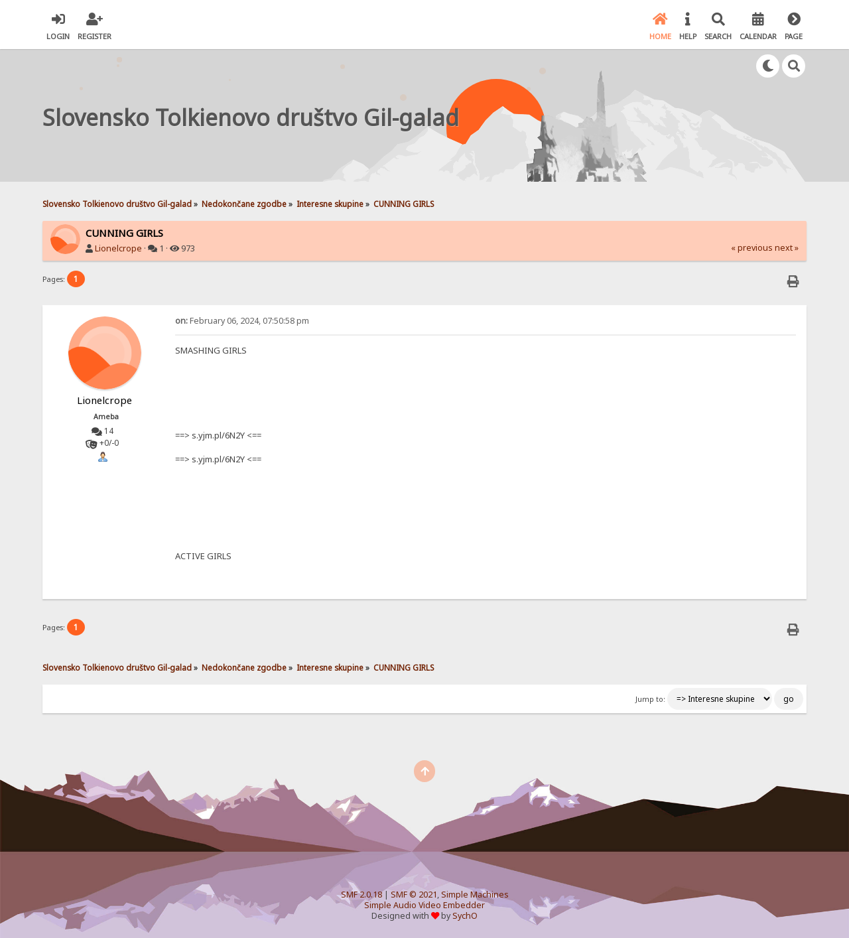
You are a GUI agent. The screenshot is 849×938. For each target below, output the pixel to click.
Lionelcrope (118, 248)
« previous (752, 247)
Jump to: (650, 699)
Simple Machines (475, 894)
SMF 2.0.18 (361, 894)
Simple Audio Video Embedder (424, 905)
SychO (465, 915)
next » (787, 247)
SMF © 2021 (414, 894)
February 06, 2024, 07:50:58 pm (242, 320)
